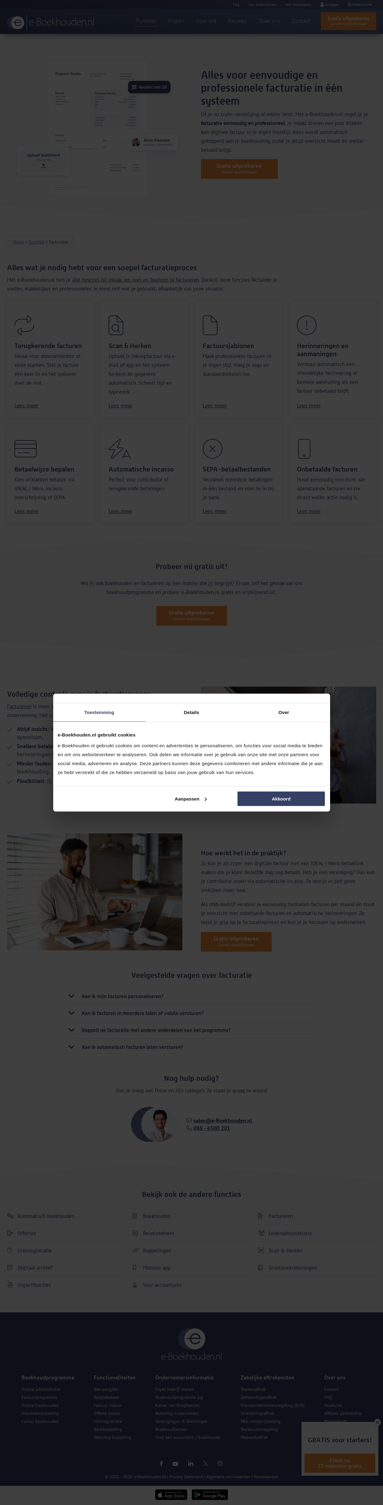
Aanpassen (191, 798)
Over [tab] (283, 712)
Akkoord (281, 798)
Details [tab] (191, 712)
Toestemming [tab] (99, 712)
